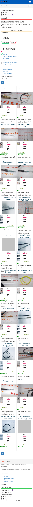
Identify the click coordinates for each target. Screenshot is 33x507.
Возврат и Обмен (8, 481)
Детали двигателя (6, 73)
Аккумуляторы (5, 58)
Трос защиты (24, 380)
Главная (6, 476)
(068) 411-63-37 (6, 497)
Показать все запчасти (7, 51)
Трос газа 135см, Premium (8, 124)
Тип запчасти (8, 48)
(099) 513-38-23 (6, 15)
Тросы (13, 42)
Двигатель (4, 71)
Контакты (6, 479)
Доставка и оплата (9, 478)
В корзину (4, 115)
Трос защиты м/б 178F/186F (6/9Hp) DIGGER (8, 345)
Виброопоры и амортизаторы (9, 62)
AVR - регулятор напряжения (9, 56)
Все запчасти (5, 42)
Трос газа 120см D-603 (25, 88)
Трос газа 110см (8, 88)
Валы (3, 60)
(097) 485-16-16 (6, 13)
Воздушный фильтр (6, 66)
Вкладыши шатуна (6, 64)
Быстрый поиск (6, 6)
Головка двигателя (6, 69)
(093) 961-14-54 (6, 499)
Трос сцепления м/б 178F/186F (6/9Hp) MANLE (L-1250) (25, 418)
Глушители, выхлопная (7, 67)
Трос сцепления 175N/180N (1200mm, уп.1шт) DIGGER (24, 235)
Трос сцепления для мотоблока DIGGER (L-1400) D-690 (24, 199)
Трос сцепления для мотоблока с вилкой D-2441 (8, 162)
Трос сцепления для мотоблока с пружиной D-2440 (25, 162)
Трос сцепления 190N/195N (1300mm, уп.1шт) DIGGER (24, 308)
